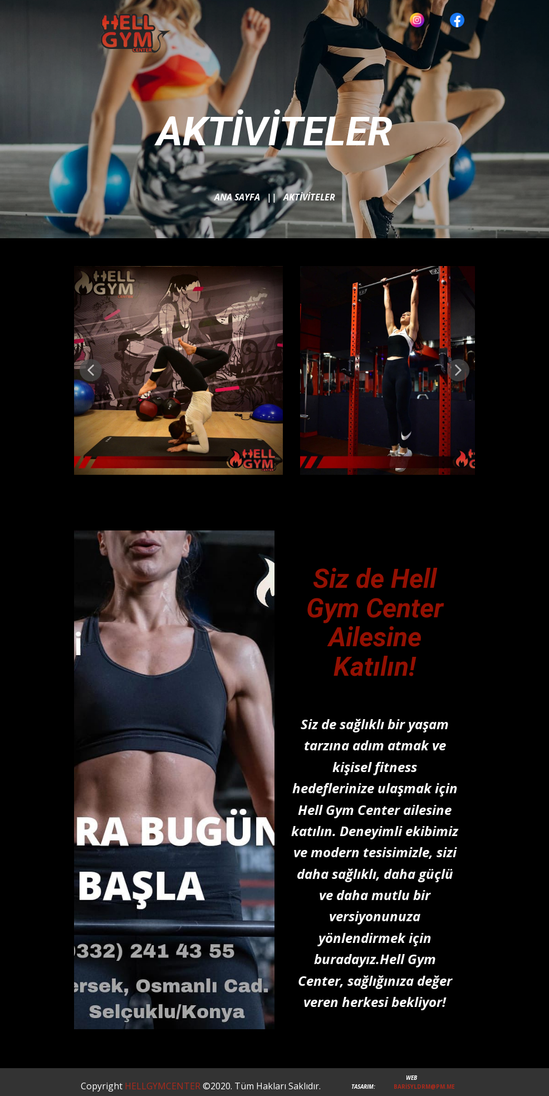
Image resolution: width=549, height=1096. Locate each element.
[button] (91, 370)
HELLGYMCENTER (161, 1086)
